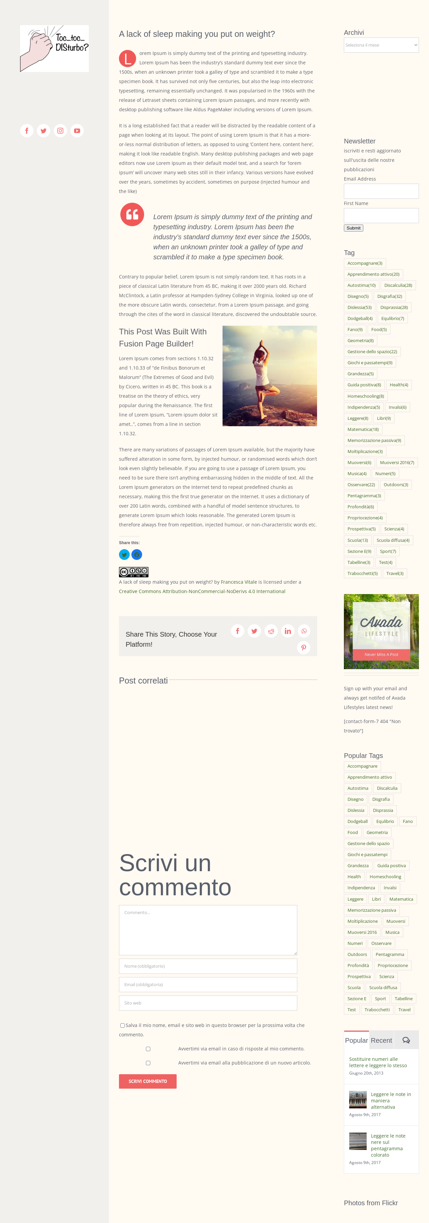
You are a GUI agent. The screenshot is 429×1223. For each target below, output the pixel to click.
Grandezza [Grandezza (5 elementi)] (361, 373)
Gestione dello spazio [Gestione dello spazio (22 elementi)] (372, 351)
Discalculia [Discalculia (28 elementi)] (398, 285)
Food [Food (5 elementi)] (379, 329)
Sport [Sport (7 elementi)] (388, 551)
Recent (381, 1040)
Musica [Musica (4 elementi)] (357, 473)
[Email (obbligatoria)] (208, 984)
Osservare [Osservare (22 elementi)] (361, 484)
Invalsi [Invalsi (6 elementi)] (398, 407)
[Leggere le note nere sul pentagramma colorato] (358, 1137)
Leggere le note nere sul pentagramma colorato (388, 1145)
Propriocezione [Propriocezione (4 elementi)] (365, 517)
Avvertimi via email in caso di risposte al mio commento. (241, 1048)
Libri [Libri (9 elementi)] (384, 418)
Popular (356, 1040)
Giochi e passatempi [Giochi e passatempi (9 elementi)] (370, 362)
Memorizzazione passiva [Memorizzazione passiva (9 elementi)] (374, 440)
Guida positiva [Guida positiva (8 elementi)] (364, 384)
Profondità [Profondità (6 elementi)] (361, 506)
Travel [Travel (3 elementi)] (395, 573)
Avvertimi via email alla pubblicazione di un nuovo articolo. (244, 1062)
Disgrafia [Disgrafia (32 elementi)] (389, 296)
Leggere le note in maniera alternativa (391, 1100)
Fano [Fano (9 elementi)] (355, 329)
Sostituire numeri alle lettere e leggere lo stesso (378, 1062)
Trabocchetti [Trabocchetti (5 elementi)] (363, 573)
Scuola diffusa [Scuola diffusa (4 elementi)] (393, 540)
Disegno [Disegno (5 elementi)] (358, 296)
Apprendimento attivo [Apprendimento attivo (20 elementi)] (374, 274)
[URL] (208, 1003)
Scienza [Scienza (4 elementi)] (394, 528)
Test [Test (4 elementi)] (385, 562)
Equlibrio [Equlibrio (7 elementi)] (392, 318)
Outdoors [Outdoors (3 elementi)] (396, 484)
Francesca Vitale (239, 582)
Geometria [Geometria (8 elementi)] (361, 340)
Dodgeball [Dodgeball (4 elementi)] (360, 318)
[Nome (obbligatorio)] (208, 966)
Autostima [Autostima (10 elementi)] (362, 285)
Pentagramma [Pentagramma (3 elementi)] (364, 495)
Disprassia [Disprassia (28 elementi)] (394, 307)
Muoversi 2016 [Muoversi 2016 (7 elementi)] (397, 462)
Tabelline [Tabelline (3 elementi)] (359, 562)
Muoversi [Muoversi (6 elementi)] (359, 462)
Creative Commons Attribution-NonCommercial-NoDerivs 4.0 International (202, 591)
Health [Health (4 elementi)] (399, 384)
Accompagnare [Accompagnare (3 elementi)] (365, 263)
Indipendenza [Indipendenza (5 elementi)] (364, 407)
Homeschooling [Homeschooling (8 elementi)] (366, 396)
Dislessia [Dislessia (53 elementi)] (360, 307)
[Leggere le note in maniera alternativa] (358, 1095)
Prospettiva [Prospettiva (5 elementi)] (362, 528)
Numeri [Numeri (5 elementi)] (385, 473)
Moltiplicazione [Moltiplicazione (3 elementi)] (365, 451)
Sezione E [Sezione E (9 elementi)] (359, 551)
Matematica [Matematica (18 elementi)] (363, 429)
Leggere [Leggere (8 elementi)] (358, 418)
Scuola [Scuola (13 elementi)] (358, 540)
